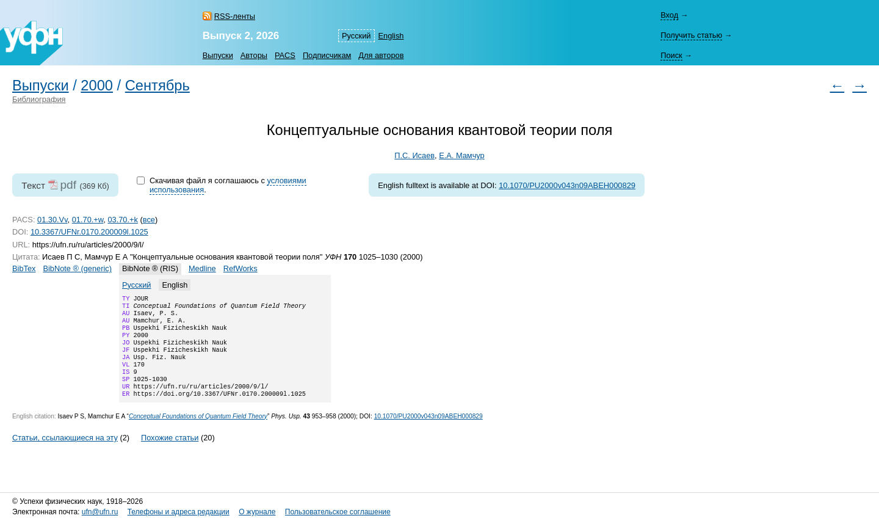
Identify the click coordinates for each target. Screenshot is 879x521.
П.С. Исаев (414, 155)
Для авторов (380, 55)
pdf (68, 184)
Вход (669, 15)
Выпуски (218, 55)
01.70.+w (88, 219)
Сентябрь (157, 85)
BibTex (23, 268)
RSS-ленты (234, 16)
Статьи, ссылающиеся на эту (65, 454)
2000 (97, 85)
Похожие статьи (169, 454)
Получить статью (691, 35)
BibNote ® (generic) (77, 268)
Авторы (254, 55)
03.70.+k (122, 219)
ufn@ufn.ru (100, 512)
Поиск (671, 55)
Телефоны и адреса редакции (179, 512)
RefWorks (240, 268)
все (149, 219)
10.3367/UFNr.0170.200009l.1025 (89, 231)
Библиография (39, 99)
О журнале (257, 512)
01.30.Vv (52, 219)
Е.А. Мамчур (462, 155)
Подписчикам (327, 55)
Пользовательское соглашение (338, 512)
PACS (285, 55)
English (391, 35)
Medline (202, 268)
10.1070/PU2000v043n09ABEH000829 (567, 185)
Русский (356, 35)
